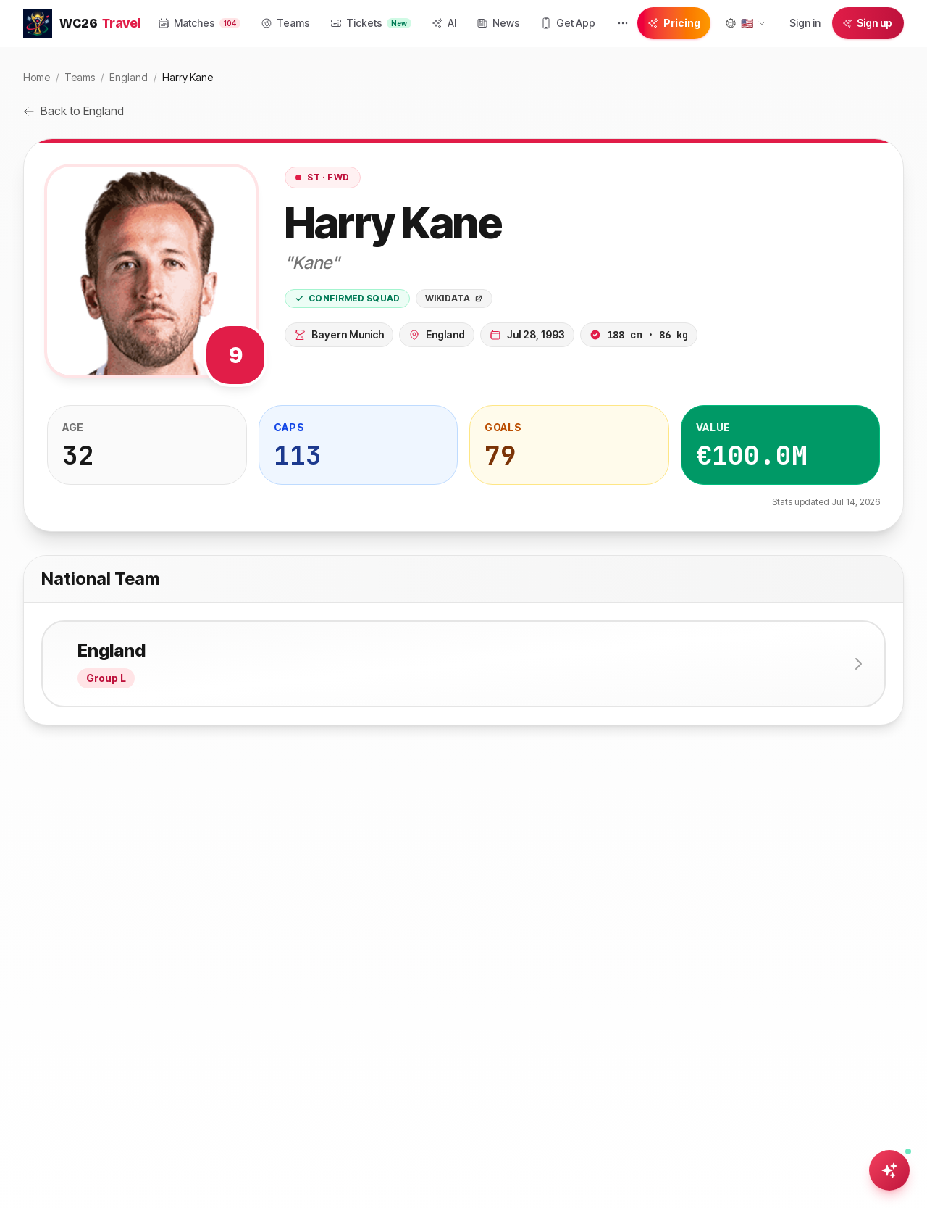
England (128, 77)
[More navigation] (623, 23)
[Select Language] (745, 23)
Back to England (73, 111)
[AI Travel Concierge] (889, 1170)
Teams (79, 77)
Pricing (673, 23)
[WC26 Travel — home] (81, 23)
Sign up (867, 23)
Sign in (805, 23)
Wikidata (454, 298)
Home (36, 77)
